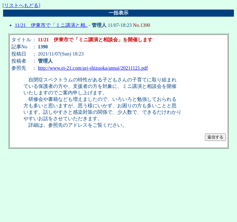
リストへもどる (21, 5)
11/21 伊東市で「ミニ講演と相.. (51, 25)
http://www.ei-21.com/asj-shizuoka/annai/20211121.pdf (93, 68)
